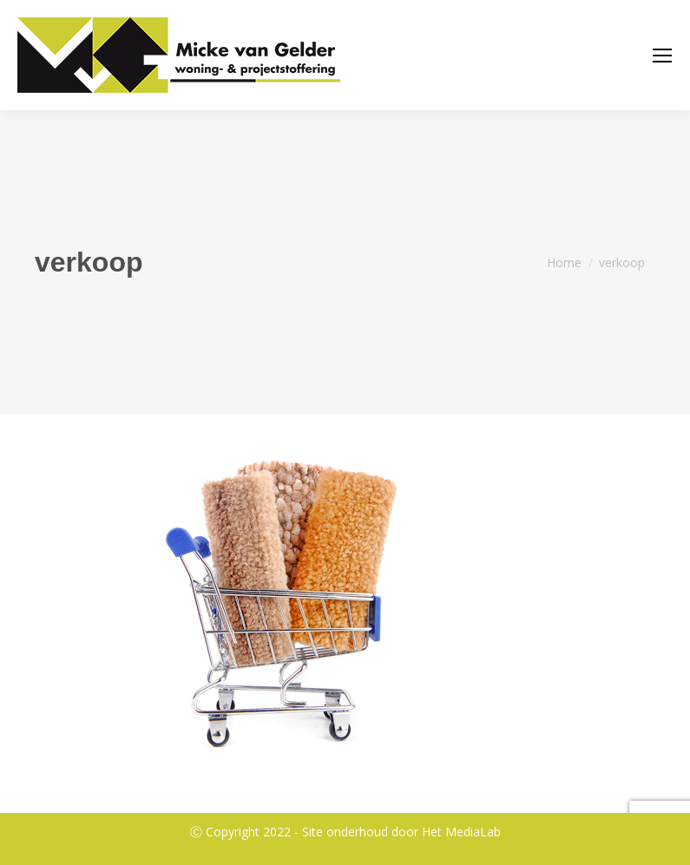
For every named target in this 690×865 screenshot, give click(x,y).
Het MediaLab (461, 831)
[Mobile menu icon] (662, 55)
